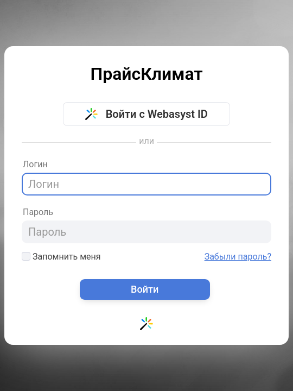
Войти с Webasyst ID (146, 114)
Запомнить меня (61, 256)
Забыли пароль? (238, 257)
